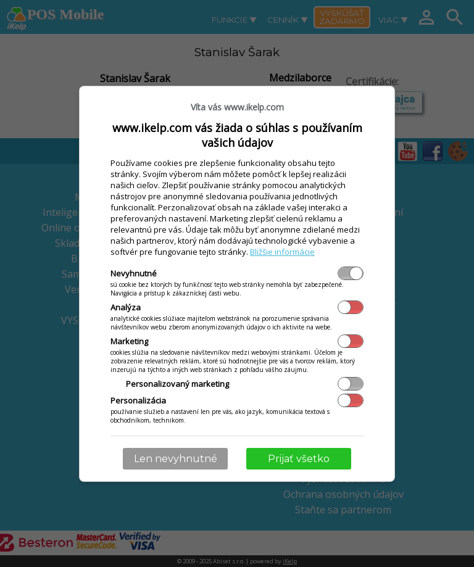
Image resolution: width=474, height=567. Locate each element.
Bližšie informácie (282, 251)
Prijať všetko (299, 459)
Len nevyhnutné (175, 459)
